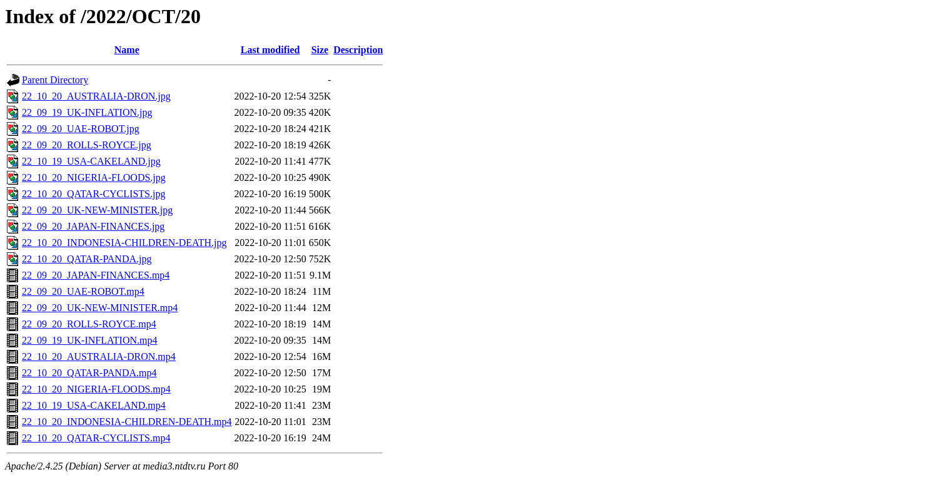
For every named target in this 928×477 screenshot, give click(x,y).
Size (320, 49)
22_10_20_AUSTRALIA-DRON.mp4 (99, 356)
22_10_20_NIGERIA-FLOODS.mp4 (96, 389)
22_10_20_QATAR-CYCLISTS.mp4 (96, 438)
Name (126, 49)
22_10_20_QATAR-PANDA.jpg (86, 259)
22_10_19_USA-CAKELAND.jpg (91, 161)
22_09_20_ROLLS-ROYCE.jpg (86, 145)
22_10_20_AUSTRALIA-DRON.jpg (96, 96)
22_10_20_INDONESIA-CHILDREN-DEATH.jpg (124, 242)
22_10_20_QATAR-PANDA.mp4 (89, 372)
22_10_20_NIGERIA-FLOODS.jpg (94, 177)
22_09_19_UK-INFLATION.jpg (87, 112)
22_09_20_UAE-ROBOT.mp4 (83, 291)
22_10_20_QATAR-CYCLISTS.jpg (93, 193)
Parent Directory (55, 79)
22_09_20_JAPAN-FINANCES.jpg (93, 226)
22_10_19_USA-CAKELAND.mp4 (94, 405)
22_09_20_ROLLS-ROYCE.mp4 (89, 324)
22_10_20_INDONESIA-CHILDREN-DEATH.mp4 (127, 421)
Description (358, 49)
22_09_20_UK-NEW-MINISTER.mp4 (100, 307)
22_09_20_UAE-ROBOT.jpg (80, 128)
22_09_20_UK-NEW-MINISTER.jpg (97, 210)
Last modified (270, 49)
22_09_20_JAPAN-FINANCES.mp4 (95, 275)
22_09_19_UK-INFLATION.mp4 (89, 340)
